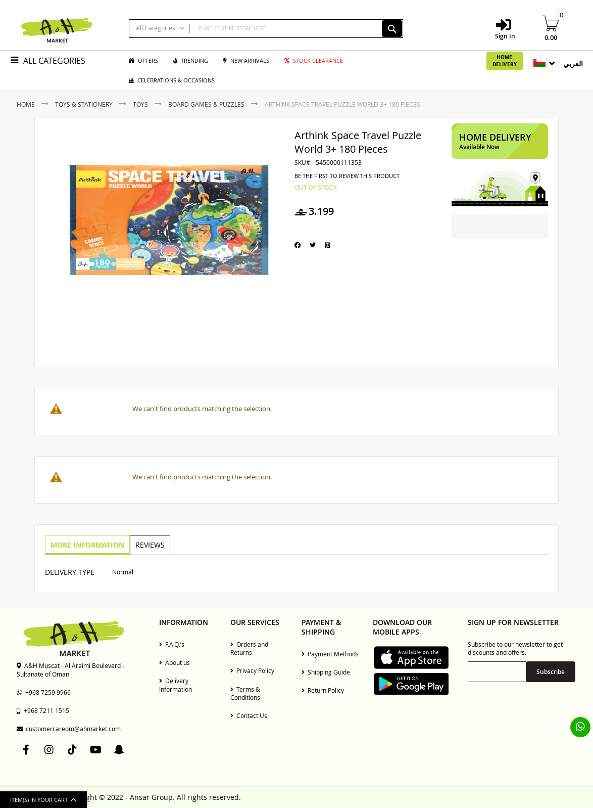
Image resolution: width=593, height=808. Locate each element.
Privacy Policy (252, 670)
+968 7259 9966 (44, 692)
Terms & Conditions (245, 693)
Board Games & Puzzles (206, 104)
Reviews (148, 544)
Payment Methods (330, 654)
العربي (573, 63)
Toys (140, 104)
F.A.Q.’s (171, 644)
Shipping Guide (326, 672)
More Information (87, 544)
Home (26, 104)
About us (174, 662)
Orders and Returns (249, 648)
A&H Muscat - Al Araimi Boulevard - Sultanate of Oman (70, 669)
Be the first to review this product (347, 175)
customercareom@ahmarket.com (69, 729)
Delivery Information (175, 685)
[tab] (87, 545)
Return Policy (323, 690)
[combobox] (266, 28)
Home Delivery (504, 61)
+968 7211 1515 (43, 710)
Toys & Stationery (84, 104)
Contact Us (248, 715)
